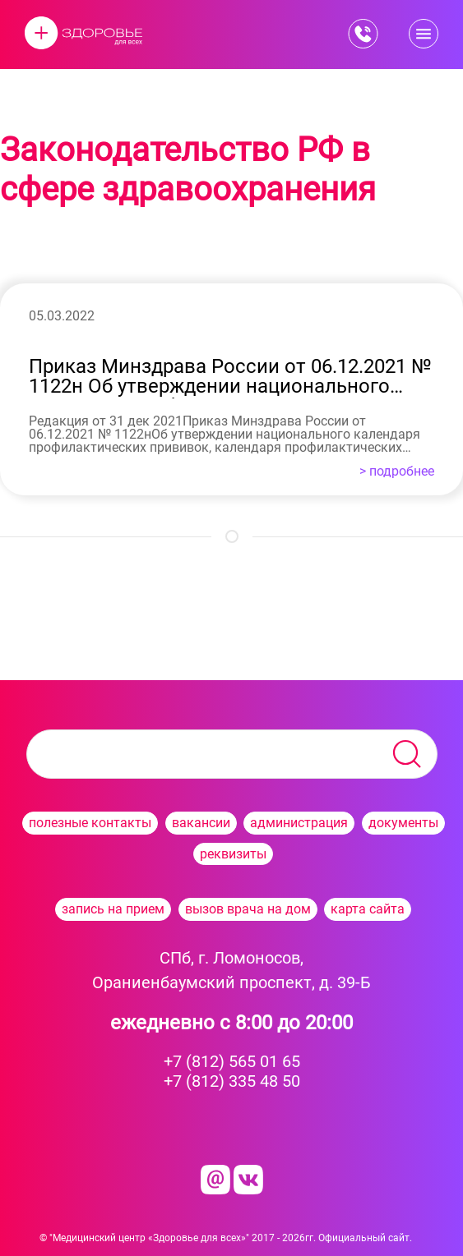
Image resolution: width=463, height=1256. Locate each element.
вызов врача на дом (248, 909)
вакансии (201, 822)
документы (403, 822)
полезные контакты (90, 822)
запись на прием (113, 909)
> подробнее (396, 471)
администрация (299, 822)
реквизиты (233, 854)
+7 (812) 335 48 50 (232, 1081)
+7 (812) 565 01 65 (232, 1061)
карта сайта (368, 909)
